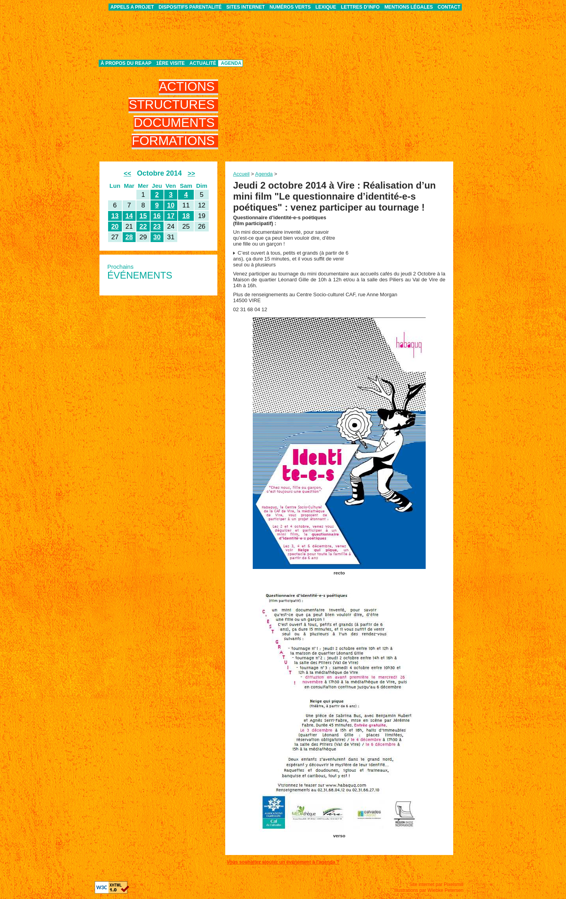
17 (171, 216)
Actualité (202, 63)
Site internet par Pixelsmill (436, 884)
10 (171, 205)
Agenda (231, 63)
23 (157, 226)
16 (157, 216)
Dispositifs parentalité (190, 7)
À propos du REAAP (126, 63)
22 (143, 226)
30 (157, 237)
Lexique (326, 7)
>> (191, 173)
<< (127, 173)
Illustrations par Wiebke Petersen (428, 890)
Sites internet (245, 7)
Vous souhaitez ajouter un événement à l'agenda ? (283, 862)
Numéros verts (290, 7)
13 (115, 216)
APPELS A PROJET (132, 7)
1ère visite (170, 63)
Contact (448, 7)
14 (129, 216)
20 (115, 226)
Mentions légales (408, 7)
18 (186, 216)
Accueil (241, 174)
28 (129, 237)
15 (143, 216)
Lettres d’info (360, 7)
